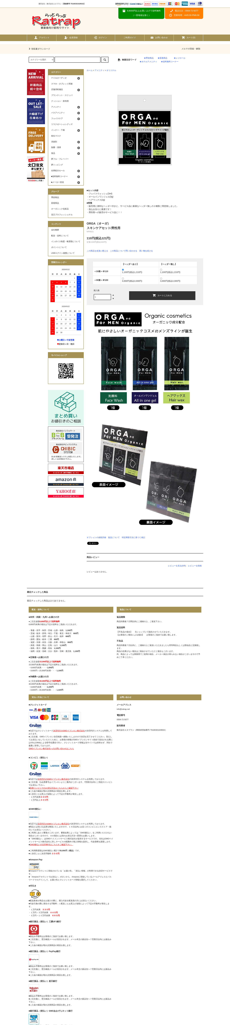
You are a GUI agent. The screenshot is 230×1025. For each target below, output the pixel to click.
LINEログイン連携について (63, 253)
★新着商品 (162, 58)
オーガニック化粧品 (60, 209)
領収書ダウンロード (39, 49)
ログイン (100, 37)
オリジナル (111, 70)
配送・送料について (60, 236)
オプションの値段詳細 (96, 537)
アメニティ (99, 70)
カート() (188, 37)
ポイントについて (59, 247)
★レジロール (179, 58)
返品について (114, 537)
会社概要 (55, 230)
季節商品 (55, 197)
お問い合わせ (159, 37)
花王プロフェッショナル (62, 215)
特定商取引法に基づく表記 (133, 537)
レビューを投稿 (195, 566)
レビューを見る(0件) (177, 566)
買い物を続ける (146, 251)
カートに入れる (162, 295)
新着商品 (55, 203)
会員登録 (71, 37)
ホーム (90, 70)
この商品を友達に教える (97, 251)
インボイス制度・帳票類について (65, 241)
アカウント (41, 37)
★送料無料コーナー (169, 62)
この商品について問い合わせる (123, 251)
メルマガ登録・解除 (190, 48)
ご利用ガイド (129, 37)
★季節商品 (149, 58)
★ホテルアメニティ (148, 62)
